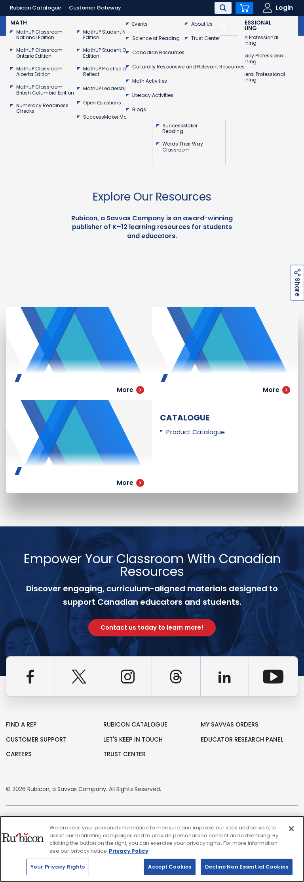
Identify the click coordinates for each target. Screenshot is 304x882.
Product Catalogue (195, 432)
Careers (19, 754)
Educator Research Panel (242, 739)
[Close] (291, 828)
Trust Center (124, 754)
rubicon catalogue (135, 724)
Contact (272, 26)
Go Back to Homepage (54, 134)
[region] (152, 849)
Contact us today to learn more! (152, 627)
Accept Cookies (169, 867)
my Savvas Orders (229, 724)
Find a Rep (21, 724)
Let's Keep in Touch (133, 739)
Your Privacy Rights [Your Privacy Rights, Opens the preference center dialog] (57, 867)
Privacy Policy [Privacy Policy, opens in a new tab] (128, 851)
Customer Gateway (95, 7)
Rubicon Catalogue (35, 7)
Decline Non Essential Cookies (246, 867)
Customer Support (36, 739)
